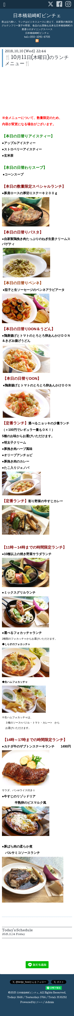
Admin (49, 1002)
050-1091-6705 (40, 37)
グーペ (39, 1002)
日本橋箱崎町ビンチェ (37, 16)
